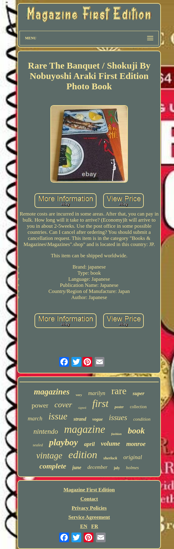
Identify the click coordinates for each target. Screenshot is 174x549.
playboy (63, 442)
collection (138, 407)
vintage (49, 455)
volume (110, 443)
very (79, 395)
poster (119, 407)
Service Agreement (89, 517)
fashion (116, 434)
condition (141, 419)
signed (82, 407)
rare (119, 390)
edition (82, 454)
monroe (135, 443)
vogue (97, 419)
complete (52, 466)
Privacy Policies (89, 508)
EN (83, 526)
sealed (38, 445)
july (117, 468)
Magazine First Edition (89, 490)
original (132, 457)
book (136, 430)
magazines (52, 391)
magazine (84, 429)
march (35, 418)
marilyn (96, 393)
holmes (132, 467)
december (97, 467)
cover (63, 404)
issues (118, 417)
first (100, 403)
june (76, 467)
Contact (89, 499)
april (89, 444)
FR (94, 526)
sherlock (110, 458)
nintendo (46, 431)
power (39, 405)
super (138, 393)
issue (58, 416)
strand (80, 419)
